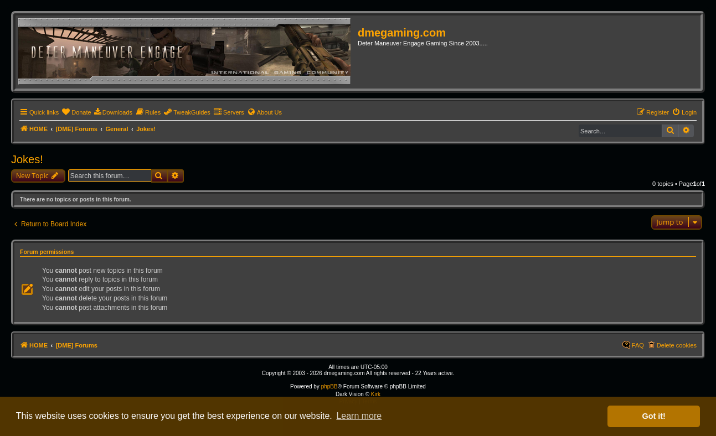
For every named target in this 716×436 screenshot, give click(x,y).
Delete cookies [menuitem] (677, 345)
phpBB (329, 386)
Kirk (375, 394)
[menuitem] (76, 112)
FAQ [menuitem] (638, 345)
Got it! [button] (654, 416)
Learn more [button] (359, 416)
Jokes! (27, 159)
